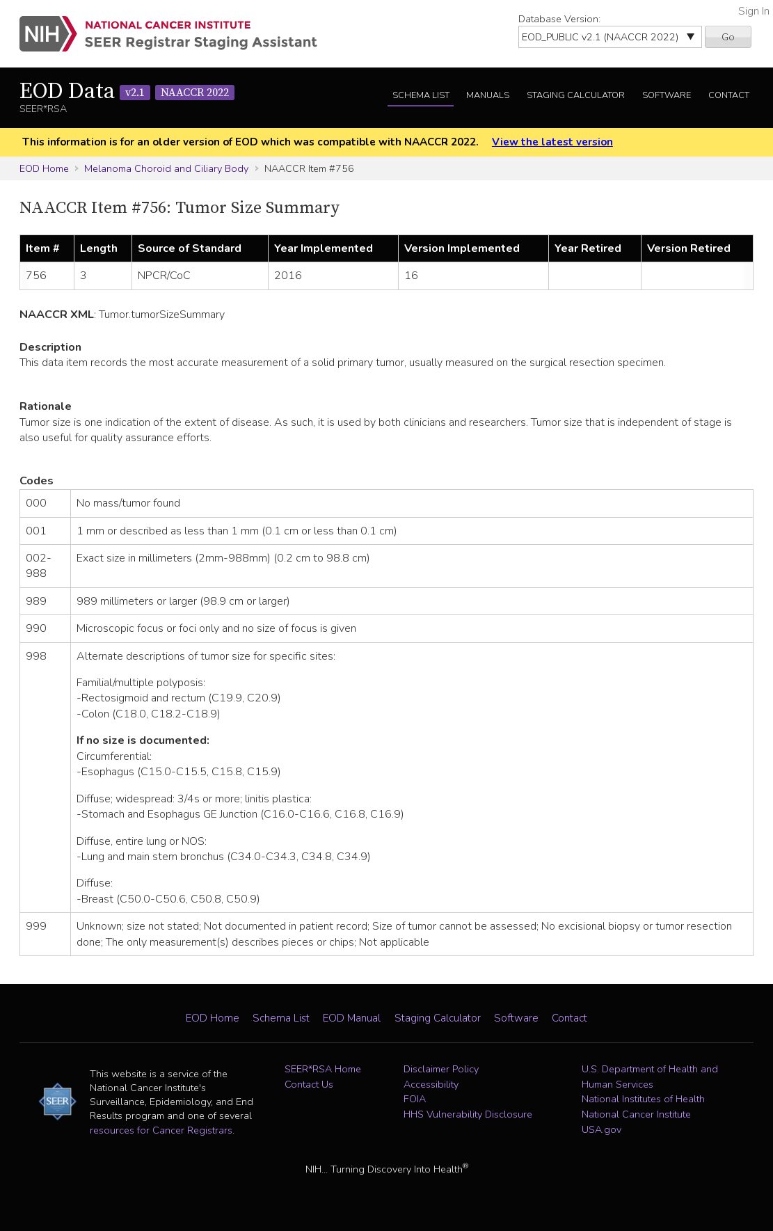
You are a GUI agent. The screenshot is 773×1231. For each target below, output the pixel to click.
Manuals (487, 95)
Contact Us (309, 1084)
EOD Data (126, 92)
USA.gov (601, 1129)
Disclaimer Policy (441, 1069)
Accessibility (431, 1084)
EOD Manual (352, 1018)
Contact (728, 95)
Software (666, 95)
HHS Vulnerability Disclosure (468, 1114)
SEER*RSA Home (323, 1069)
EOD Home (44, 168)
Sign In (754, 11)
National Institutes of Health (643, 1099)
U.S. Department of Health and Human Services (650, 1076)
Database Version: (559, 19)
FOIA (415, 1099)
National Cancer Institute (636, 1114)
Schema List (420, 95)
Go (728, 37)
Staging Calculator (576, 95)
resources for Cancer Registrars (161, 1130)
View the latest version (552, 142)
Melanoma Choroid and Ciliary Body (166, 168)
